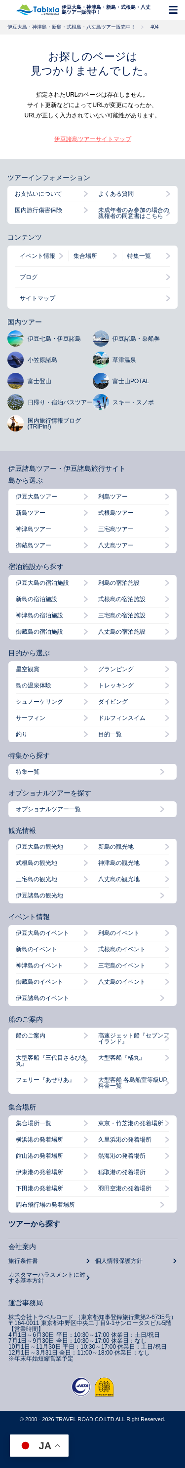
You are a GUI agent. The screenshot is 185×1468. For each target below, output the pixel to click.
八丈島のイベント (122, 982)
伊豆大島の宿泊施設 (42, 583)
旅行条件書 (23, 1261)
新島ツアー (30, 513)
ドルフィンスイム (122, 718)
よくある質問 (116, 194)
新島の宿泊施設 (36, 599)
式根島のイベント (122, 949)
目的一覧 (110, 734)
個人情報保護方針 (119, 1261)
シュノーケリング (39, 702)
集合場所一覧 (33, 1123)
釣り (22, 734)
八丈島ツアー (116, 545)
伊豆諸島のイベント (42, 998)
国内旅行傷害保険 (38, 210)
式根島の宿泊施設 (122, 599)
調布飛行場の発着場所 (45, 1205)
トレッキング (116, 685)
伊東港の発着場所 (39, 1172)
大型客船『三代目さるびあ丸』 (51, 1061)
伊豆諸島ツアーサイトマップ (92, 139)
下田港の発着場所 (39, 1188)
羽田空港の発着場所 (124, 1188)
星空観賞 (27, 669)
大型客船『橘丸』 (122, 1058)
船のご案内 (30, 1035)
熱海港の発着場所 (122, 1156)
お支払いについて (38, 194)
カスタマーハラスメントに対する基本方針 (46, 1278)
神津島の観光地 (119, 863)
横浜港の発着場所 (39, 1140)
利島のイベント (119, 933)
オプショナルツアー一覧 (48, 809)
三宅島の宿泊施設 (122, 615)
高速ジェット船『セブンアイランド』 (133, 1038)
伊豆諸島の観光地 (39, 895)
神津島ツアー (33, 529)
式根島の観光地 (36, 863)
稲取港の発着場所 (122, 1172)
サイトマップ (37, 298)
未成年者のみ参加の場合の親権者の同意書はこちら (133, 213)
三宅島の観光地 (36, 879)
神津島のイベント (39, 965)
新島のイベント (36, 949)
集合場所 (85, 255)
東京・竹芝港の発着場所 (130, 1123)
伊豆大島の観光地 (39, 847)
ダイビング (113, 702)
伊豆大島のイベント (42, 933)
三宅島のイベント (122, 965)
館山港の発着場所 (39, 1156)
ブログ (28, 277)
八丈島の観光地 (119, 879)
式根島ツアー (116, 513)
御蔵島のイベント (39, 982)
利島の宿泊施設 (119, 583)
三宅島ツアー (116, 529)
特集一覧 (139, 255)
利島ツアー (113, 497)
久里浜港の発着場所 (124, 1140)
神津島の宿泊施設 (39, 615)
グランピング (116, 669)
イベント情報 (37, 255)
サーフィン (30, 718)
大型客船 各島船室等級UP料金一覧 (132, 1083)
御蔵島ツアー (33, 545)
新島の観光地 (116, 847)
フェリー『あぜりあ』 (45, 1080)
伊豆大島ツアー (36, 497)
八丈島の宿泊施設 (122, 632)
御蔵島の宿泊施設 (39, 632)
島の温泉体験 (33, 685)
